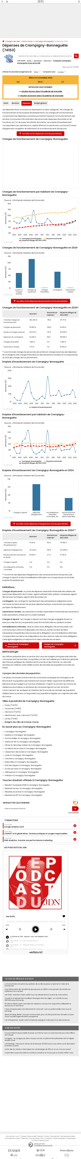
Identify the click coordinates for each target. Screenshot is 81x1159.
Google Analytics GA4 (14, 826)
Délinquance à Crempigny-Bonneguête (22, 772)
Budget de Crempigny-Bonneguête (60, 645)
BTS (62, 82)
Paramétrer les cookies (12, 1138)
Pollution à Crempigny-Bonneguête (20, 775)
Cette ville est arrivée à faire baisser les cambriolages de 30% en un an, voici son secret (38, 1049)
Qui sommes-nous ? (13, 1136)
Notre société (32, 1136)
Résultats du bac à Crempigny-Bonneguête (23, 788)
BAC (18, 82)
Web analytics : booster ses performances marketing (28, 839)
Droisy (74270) (11, 705)
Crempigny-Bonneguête (44, 41)
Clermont (47, 60)
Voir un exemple (73, 812)
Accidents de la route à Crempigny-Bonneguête (25, 748)
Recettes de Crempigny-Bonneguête (17, 645)
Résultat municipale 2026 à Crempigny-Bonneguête (27, 785)
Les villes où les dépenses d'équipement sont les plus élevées (40, 524)
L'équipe (23, 1136)
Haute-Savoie (27, 41)
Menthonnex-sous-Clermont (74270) (21, 715)
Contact (47, 1136)
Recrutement (55, 1136)
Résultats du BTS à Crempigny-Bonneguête (23, 795)
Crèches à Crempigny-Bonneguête (20, 758)
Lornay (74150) (11, 719)
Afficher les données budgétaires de (16, 72)
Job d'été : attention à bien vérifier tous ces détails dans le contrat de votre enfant (36, 995)
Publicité (40, 1136)
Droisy (29, 60)
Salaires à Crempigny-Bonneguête (20, 735)
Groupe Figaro (71, 1138)
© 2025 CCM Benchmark (40, 1140)
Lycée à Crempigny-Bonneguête (19, 755)
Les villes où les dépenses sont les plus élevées (40, 133)
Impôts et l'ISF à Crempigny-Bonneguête (22, 742)
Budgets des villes (13, 41)
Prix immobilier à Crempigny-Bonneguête (23, 738)
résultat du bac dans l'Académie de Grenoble (41, 91)
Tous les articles (34, 1138)
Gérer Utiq (24, 1138)
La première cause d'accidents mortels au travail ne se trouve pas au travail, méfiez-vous (39, 1053)
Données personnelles (68, 1136)
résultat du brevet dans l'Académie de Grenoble (41, 96)
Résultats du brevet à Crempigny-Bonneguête (25, 792)
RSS (42, 1138)
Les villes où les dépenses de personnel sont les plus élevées (41, 301)
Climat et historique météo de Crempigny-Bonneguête (28, 745)
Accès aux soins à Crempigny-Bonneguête (23, 769)
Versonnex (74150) (13, 708)
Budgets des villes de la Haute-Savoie (22, 722)
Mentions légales (59, 1138)
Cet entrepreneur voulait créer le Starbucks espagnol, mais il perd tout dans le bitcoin (37, 1020)
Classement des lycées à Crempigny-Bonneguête (26, 752)
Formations (11, 820)
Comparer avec (48, 72)
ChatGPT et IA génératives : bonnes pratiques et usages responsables (35, 832)
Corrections (49, 1138)
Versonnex (38, 60)
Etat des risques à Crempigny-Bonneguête (23, 765)
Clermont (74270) (13, 712)
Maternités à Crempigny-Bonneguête (21, 762)
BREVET (40, 82)
